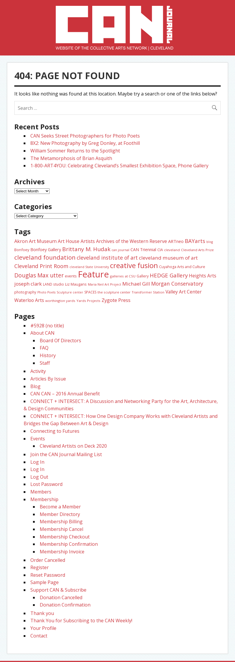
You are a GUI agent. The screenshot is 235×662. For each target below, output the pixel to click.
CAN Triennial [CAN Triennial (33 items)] (143, 249)
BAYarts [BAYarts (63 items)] (195, 240)
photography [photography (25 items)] (25, 292)
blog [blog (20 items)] (209, 242)
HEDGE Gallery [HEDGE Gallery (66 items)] (169, 275)
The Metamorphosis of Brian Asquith (71, 158)
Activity (38, 371)
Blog (35, 386)
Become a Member (60, 506)
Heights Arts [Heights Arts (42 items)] (202, 275)
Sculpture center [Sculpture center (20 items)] (70, 292)
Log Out (39, 477)
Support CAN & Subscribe (58, 590)
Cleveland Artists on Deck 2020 (73, 446)
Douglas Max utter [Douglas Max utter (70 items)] (39, 275)
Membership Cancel (61, 529)
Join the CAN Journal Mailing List (66, 454)
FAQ (44, 348)
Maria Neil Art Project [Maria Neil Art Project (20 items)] (104, 284)
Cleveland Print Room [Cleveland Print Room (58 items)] (41, 266)
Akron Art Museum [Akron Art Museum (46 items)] (35, 241)
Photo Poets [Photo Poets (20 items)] (46, 292)
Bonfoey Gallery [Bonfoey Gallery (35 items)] (45, 249)
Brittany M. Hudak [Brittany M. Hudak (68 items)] (86, 249)
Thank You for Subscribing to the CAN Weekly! (81, 620)
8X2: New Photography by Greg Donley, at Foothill (85, 143)
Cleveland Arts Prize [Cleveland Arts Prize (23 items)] (197, 250)
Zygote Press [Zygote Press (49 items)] (116, 300)
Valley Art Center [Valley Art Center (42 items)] (184, 292)
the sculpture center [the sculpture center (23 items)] (114, 292)
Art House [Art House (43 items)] (68, 241)
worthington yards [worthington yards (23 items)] (60, 300)
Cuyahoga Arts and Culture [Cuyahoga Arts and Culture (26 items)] (182, 266)
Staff (45, 363)
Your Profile (43, 628)
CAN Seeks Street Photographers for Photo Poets (85, 136)
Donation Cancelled (61, 597)
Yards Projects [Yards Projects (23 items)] (88, 300)
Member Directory (60, 514)
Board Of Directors (60, 340)
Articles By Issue (48, 379)
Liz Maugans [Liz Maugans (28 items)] (76, 284)
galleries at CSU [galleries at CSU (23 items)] (122, 276)
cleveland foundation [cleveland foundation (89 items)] (45, 257)
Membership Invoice (62, 551)
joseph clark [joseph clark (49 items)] (28, 283)
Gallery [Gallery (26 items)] (143, 276)
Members (40, 492)
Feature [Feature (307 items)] (93, 274)
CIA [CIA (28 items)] (160, 249)
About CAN (42, 333)
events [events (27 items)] (71, 276)
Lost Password (46, 484)
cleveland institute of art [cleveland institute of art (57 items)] (107, 257)
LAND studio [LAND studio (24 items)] (53, 284)
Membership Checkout (65, 537)
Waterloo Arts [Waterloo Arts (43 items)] (29, 300)
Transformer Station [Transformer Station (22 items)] (148, 292)
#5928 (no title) (47, 325)
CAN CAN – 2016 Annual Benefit (65, 393)
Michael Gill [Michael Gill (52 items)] (136, 283)
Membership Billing (61, 521)
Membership (44, 499)
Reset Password (47, 575)
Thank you (42, 613)
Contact (38, 636)
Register (39, 567)
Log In (37, 462)
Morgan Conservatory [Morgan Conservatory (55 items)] (177, 283)
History (48, 355)
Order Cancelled (47, 560)
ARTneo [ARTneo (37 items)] (176, 241)
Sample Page (44, 582)
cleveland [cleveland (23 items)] (172, 250)
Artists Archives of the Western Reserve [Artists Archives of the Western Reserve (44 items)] (124, 241)
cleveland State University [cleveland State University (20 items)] (89, 267)
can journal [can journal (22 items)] (120, 250)
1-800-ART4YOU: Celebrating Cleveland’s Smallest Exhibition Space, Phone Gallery (119, 165)
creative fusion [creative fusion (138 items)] (134, 265)
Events (37, 438)
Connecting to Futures (54, 431)
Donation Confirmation (65, 605)
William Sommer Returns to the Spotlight (75, 150)
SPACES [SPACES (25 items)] (90, 292)
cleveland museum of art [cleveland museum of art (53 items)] (168, 257)
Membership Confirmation (69, 544)
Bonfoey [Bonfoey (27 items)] (21, 249)
